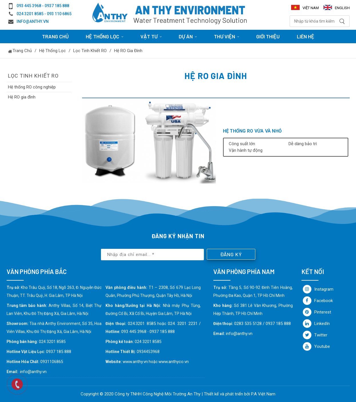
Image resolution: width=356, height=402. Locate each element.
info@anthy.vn (33, 21)
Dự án (188, 36)
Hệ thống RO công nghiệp (32, 87)
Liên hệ (305, 36)
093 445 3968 (133, 331)
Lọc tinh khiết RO (90, 50)
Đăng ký (231, 254)
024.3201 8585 (142, 323)
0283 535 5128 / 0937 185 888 (262, 323)
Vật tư (151, 36)
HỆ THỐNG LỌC (104, 36)
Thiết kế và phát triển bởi (227, 394)
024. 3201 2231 (183, 323)
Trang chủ (55, 36)
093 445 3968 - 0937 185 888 (43, 5)
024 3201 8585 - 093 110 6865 (44, 13)
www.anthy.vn (135, 361)
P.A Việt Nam (263, 394)
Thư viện (226, 36)
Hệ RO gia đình (128, 50)
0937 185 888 (162, 331)
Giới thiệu (268, 36)
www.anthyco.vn (173, 361)
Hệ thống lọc (52, 50)
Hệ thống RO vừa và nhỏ (252, 131)
